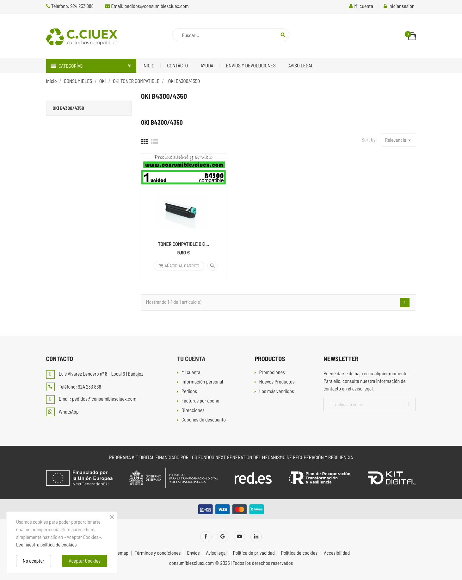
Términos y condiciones (158, 553)
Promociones (272, 372)
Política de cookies (299, 553)
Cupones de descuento (204, 420)
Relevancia (399, 140)
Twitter (222, 536)
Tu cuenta (191, 358)
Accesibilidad (337, 553)
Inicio (149, 66)
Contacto (177, 66)
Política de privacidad (254, 553)
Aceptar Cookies (85, 561)
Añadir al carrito (179, 265)
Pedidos (189, 391)
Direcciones (193, 410)
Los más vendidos (276, 391)
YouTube (239, 536)
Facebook (206, 536)
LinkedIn (256, 536)
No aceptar (33, 561)
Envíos (193, 553)
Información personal (202, 382)
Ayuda (206, 66)
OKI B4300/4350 (68, 108)
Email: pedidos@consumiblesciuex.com (146, 6)
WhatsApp (62, 412)
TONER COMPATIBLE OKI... (183, 244)
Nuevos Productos (276, 382)
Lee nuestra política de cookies (46, 545)
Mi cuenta (191, 372)
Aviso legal (300, 66)
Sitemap (120, 553)
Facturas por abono (200, 401)
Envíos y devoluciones (251, 66)
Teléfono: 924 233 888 (70, 6)
